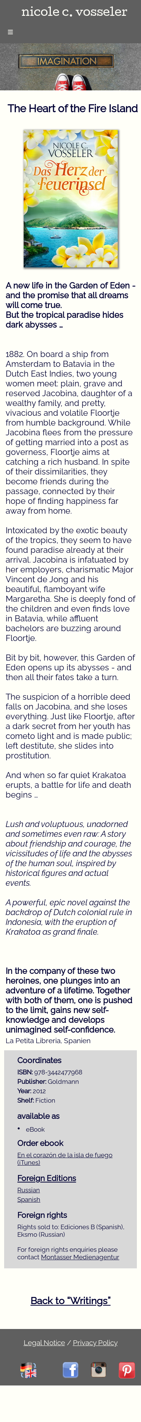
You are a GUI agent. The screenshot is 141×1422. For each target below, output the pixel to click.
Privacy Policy (95, 1342)
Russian (28, 1190)
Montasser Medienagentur (80, 1257)
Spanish (28, 1199)
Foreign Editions (46, 1178)
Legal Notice (44, 1342)
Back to (70, 1300)
